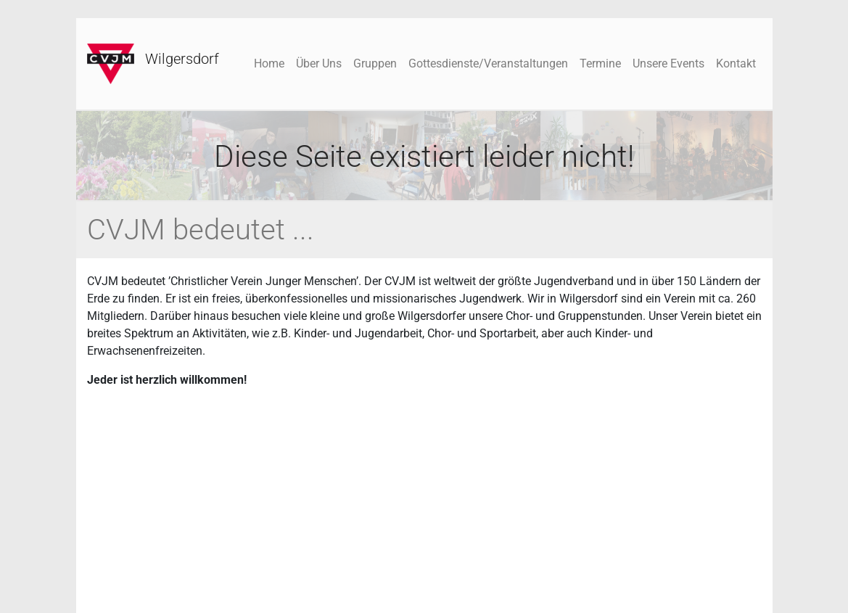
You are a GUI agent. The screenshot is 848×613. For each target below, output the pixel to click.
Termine (600, 63)
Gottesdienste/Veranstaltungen (488, 63)
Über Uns (319, 63)
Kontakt (736, 63)
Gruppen (375, 63)
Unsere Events (668, 63)
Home (269, 63)
